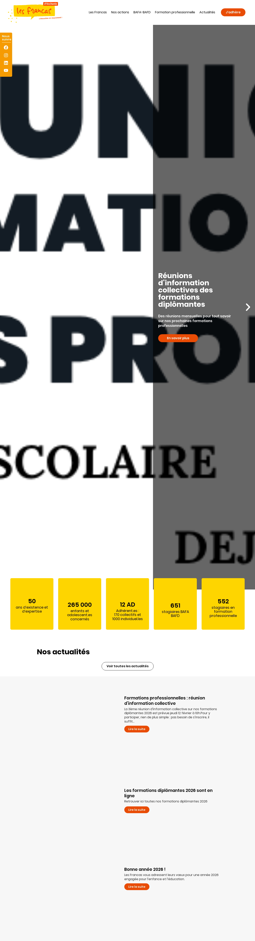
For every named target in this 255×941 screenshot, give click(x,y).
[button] (7, 307)
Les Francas (98, 12)
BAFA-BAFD (142, 12)
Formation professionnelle (175, 12)
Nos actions (120, 12)
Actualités (207, 12)
